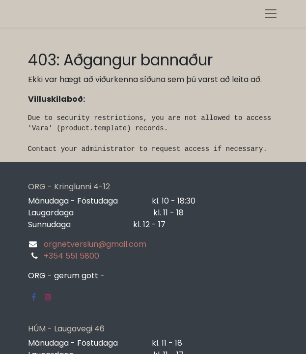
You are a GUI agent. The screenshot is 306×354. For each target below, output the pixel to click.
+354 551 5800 (71, 256)
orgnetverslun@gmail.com (95, 244)
